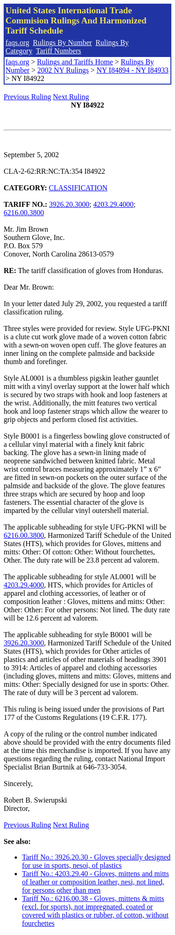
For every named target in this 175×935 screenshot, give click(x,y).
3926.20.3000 (69, 204)
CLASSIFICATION (78, 188)
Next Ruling (71, 97)
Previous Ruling (27, 97)
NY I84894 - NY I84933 (133, 70)
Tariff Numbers (58, 51)
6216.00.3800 (24, 213)
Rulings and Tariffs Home (75, 62)
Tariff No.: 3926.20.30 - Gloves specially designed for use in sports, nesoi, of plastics (96, 861)
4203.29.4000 (113, 204)
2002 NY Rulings (62, 70)
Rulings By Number (62, 42)
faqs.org (17, 42)
